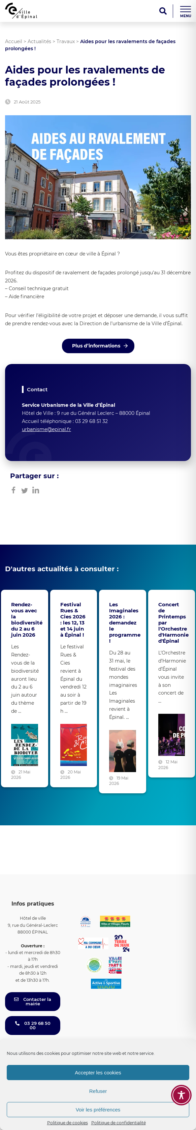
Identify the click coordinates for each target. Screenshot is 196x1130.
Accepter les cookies (98, 1072)
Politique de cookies (67, 1122)
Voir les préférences (98, 1109)
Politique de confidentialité (118, 1122)
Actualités (39, 41)
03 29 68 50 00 (33, 1025)
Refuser (98, 1091)
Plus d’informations (96, 346)
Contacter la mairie (32, 1001)
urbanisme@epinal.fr (46, 429)
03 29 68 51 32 (91, 421)
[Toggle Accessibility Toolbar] (181, 1095)
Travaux (66, 41)
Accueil (13, 41)
